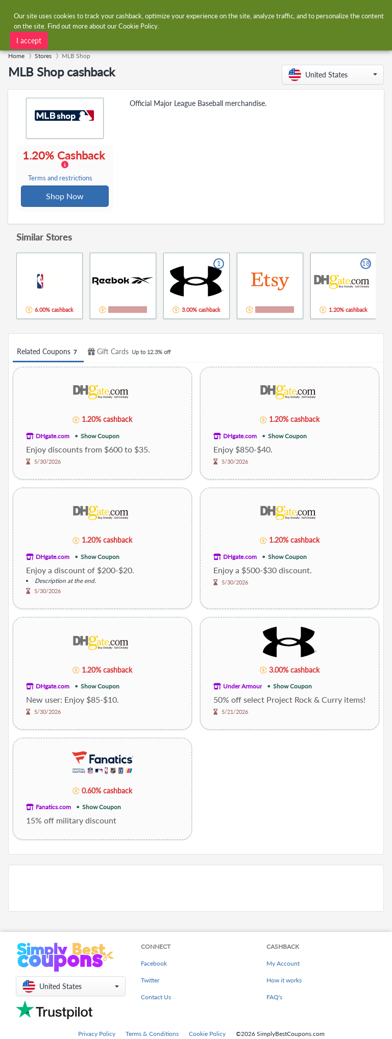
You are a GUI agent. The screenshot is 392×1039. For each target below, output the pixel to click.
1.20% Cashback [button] (64, 166)
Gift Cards (131, 353)
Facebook (154, 964)
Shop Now (65, 196)
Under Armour (242, 687)
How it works (284, 981)
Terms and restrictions (61, 178)
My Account (283, 964)
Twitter (150, 981)
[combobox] (185, 14)
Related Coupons (48, 353)
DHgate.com (52, 437)
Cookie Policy (207, 1034)
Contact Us (156, 998)
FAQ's (274, 998)
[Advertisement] (196, 889)
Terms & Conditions (152, 1034)
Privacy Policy (96, 1034)
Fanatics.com (53, 808)
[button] (333, 75)
